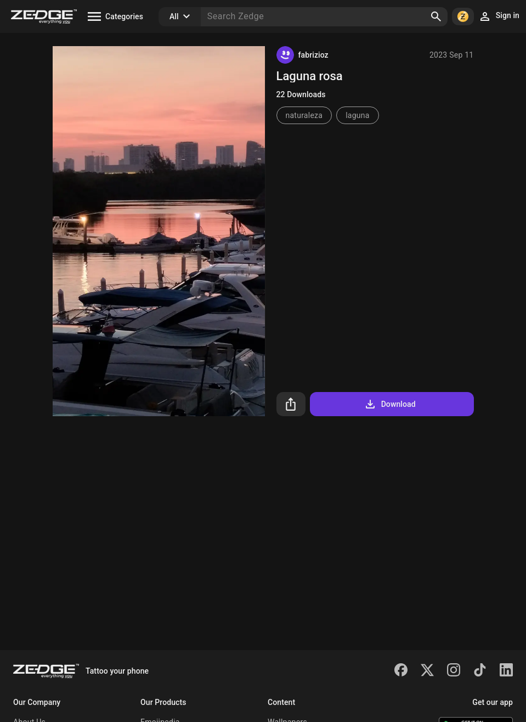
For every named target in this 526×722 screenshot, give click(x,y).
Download (390, 404)
